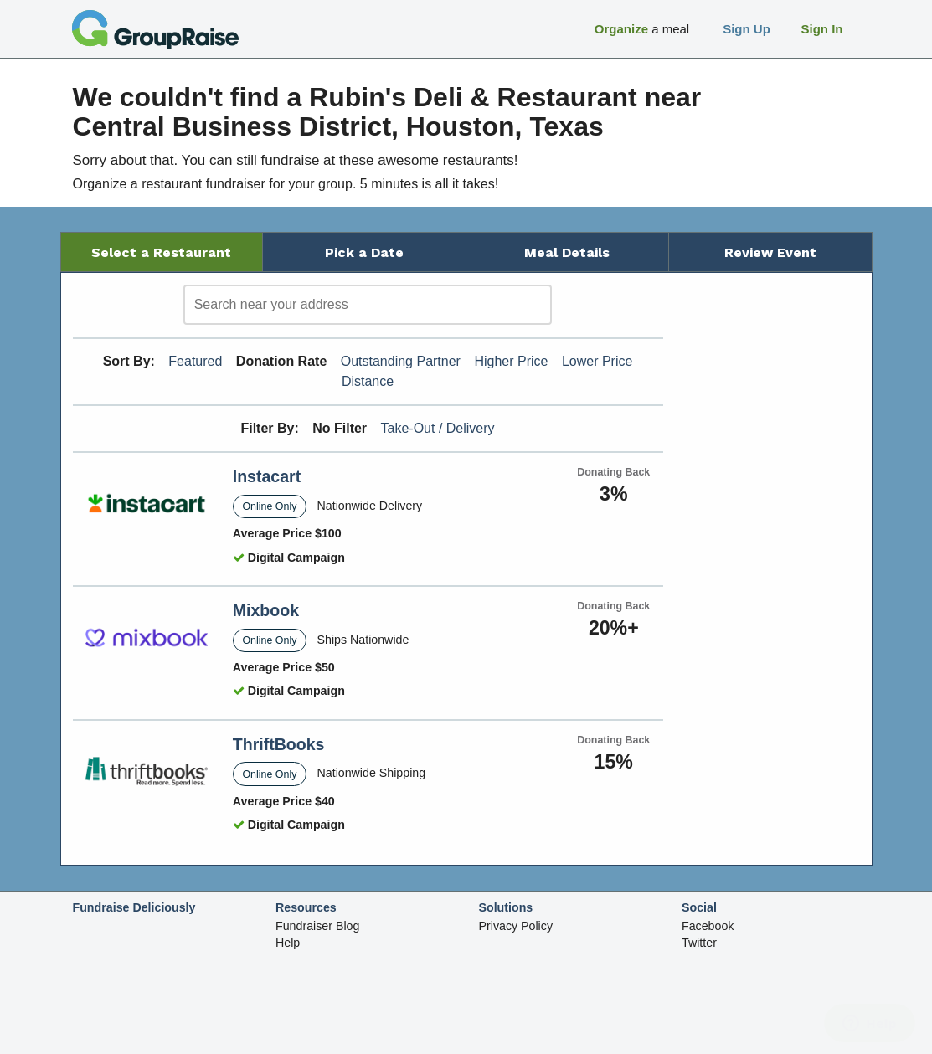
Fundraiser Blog (317, 926)
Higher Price (511, 361)
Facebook (708, 926)
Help (287, 942)
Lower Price (597, 361)
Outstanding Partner (401, 361)
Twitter (699, 942)
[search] (367, 305)
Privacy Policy (516, 926)
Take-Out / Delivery (438, 428)
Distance (368, 381)
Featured (195, 361)
